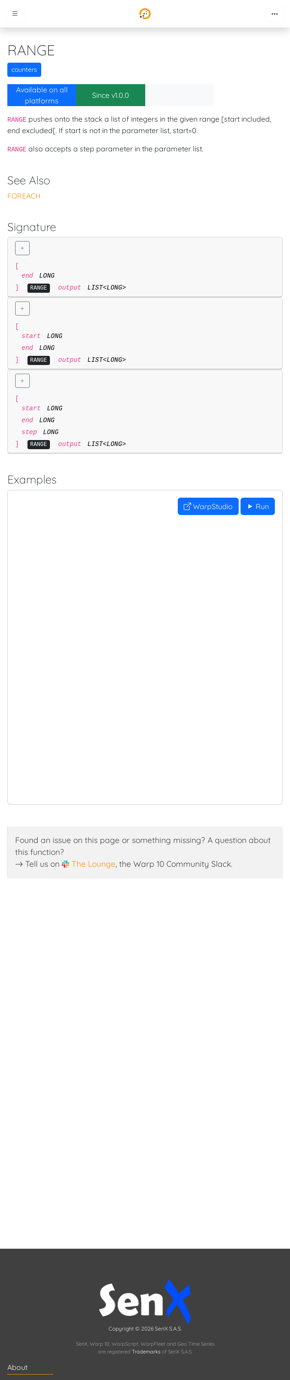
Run (257, 506)
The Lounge (93, 864)
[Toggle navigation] (275, 13)
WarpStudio (208, 506)
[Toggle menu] (15, 13)
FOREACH (24, 195)
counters (24, 69)
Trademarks (146, 1351)
